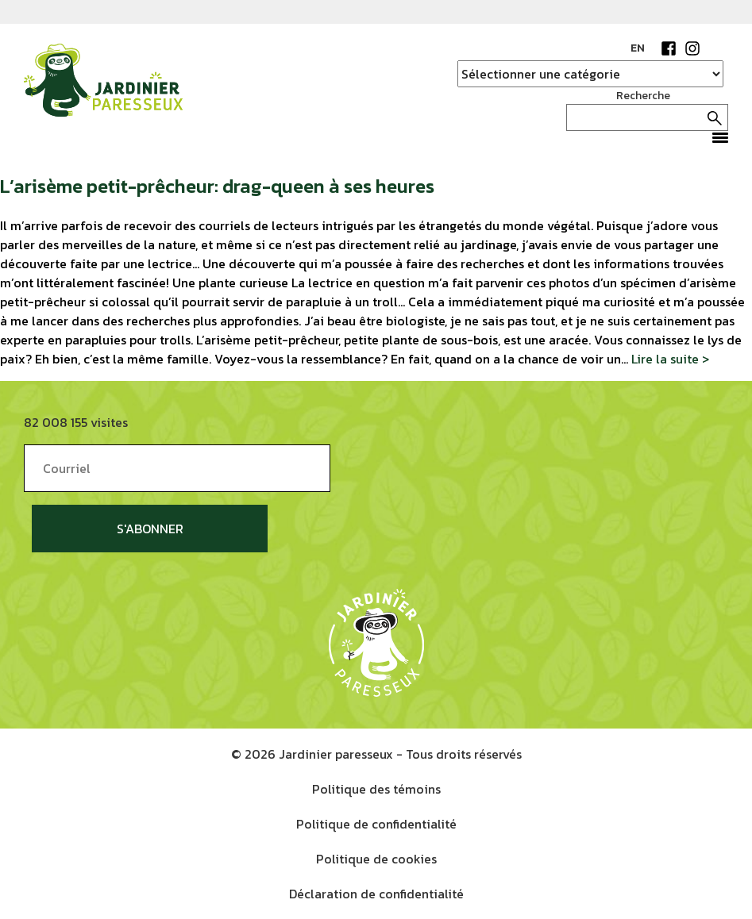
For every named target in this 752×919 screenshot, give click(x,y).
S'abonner (150, 528)
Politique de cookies (376, 858)
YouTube (716, 48)
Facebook (669, 48)
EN (638, 48)
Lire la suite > (670, 358)
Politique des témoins (376, 788)
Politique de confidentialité (376, 823)
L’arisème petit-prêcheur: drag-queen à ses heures (217, 186)
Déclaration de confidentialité (376, 893)
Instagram (692, 48)
